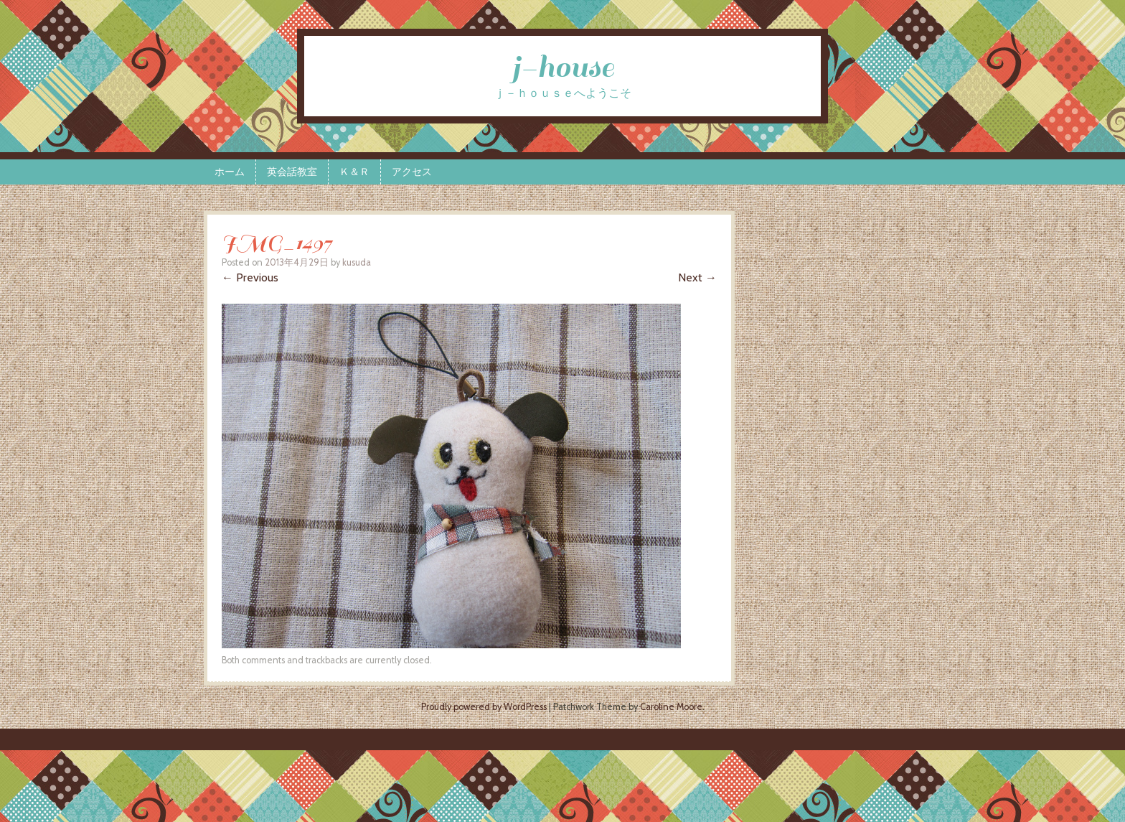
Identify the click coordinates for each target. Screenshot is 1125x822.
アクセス (412, 171)
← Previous (250, 277)
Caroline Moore (671, 706)
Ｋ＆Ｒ (354, 171)
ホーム (230, 171)
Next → (697, 277)
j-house (563, 67)
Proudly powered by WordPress (484, 706)
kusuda (356, 262)
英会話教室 (292, 171)
